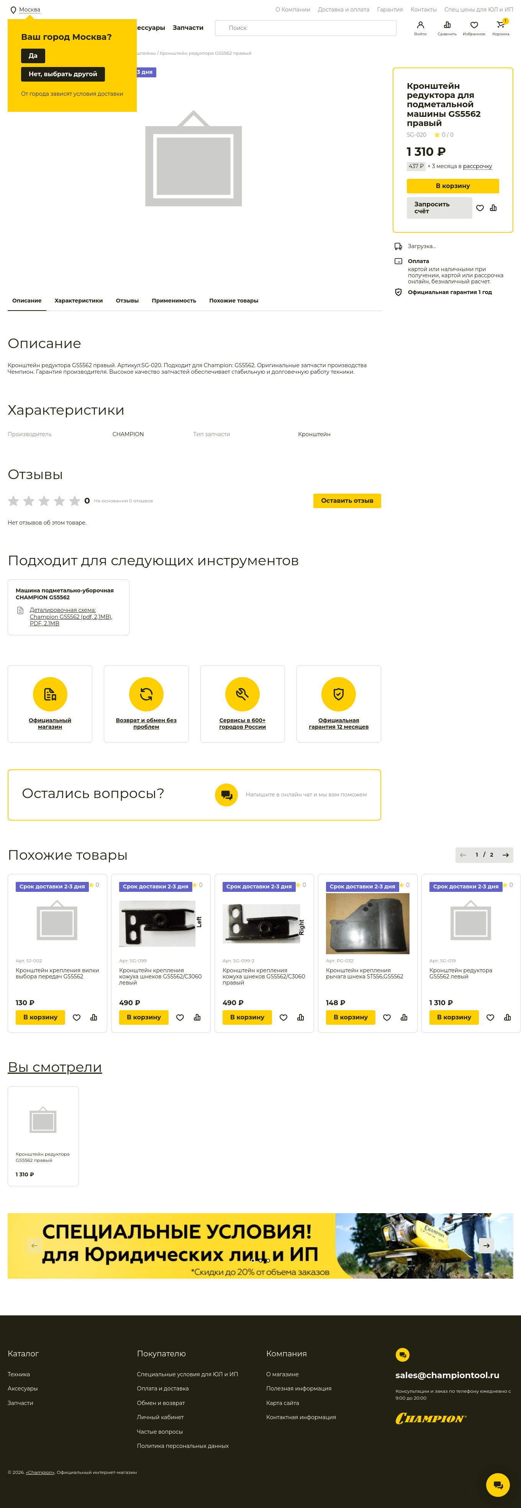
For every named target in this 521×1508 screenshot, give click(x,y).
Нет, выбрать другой (63, 74)
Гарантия (390, 9)
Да (33, 55)
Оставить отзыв (347, 500)
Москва (29, 9)
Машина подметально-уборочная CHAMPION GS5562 (65, 594)
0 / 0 (444, 135)
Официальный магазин (50, 724)
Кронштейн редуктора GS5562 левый (460, 973)
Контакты (424, 9)
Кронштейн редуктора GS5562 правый (43, 1157)
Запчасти (188, 27)
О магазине (282, 1374)
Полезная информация (299, 1388)
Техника (19, 1374)
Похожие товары (233, 300)
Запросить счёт (432, 208)
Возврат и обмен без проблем (146, 724)
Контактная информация (301, 1417)
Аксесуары (23, 1388)
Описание (27, 300)
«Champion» (40, 1472)
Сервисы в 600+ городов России (242, 724)
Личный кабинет (160, 1417)
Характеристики (79, 300)
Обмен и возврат (161, 1403)
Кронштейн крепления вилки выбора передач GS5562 (57, 973)
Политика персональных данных (183, 1446)
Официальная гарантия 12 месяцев (339, 724)
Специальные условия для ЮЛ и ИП (187, 1374)
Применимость (174, 300)
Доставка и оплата (343, 9)
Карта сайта (282, 1403)
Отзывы (127, 300)
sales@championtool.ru (448, 1375)
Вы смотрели (55, 1066)
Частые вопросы (160, 1431)
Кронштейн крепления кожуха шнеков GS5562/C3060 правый (264, 976)
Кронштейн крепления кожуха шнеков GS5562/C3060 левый (160, 976)
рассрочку (477, 166)
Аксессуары (145, 27)
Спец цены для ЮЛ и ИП (478, 9)
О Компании (292, 9)
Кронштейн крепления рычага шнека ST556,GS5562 (364, 973)
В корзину (453, 186)
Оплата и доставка (163, 1388)
